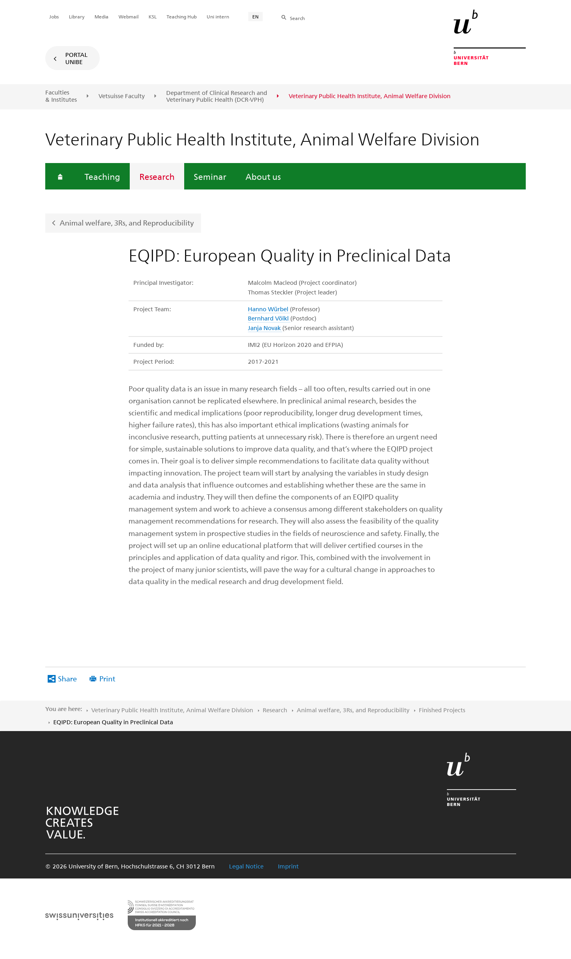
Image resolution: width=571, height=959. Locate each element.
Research (157, 176)
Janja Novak (265, 328)
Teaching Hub (182, 16)
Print (107, 678)
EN (255, 16)
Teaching (102, 176)
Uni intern (218, 16)
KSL (153, 16)
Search (297, 18)
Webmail (129, 16)
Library (76, 16)
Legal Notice (246, 866)
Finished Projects (442, 710)
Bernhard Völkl (269, 318)
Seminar (210, 176)
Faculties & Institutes (61, 96)
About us (263, 176)
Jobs (54, 16)
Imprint (288, 866)
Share (67, 678)
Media (101, 16)
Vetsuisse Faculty (122, 96)
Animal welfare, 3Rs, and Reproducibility (127, 223)
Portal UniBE (76, 58)
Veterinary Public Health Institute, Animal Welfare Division (172, 710)
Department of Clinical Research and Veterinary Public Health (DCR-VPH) (216, 96)
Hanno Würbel (269, 309)
